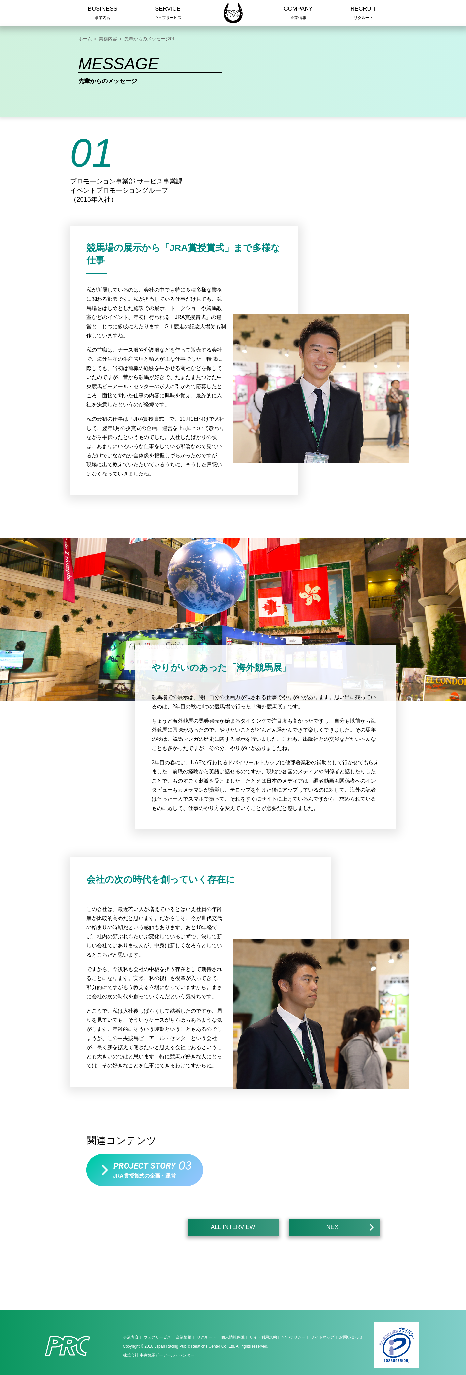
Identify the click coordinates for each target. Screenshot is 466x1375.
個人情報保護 (233, 1337)
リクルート (206, 1337)
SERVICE (168, 14)
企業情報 (183, 1337)
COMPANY (298, 14)
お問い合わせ (351, 1337)
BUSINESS (102, 14)
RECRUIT (363, 14)
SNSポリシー (294, 1337)
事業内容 (131, 1337)
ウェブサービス (157, 1337)
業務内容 (108, 38)
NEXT (350, 1228)
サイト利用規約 (263, 1337)
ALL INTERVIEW (233, 1227)
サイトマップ (322, 1337)
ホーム (85, 38)
